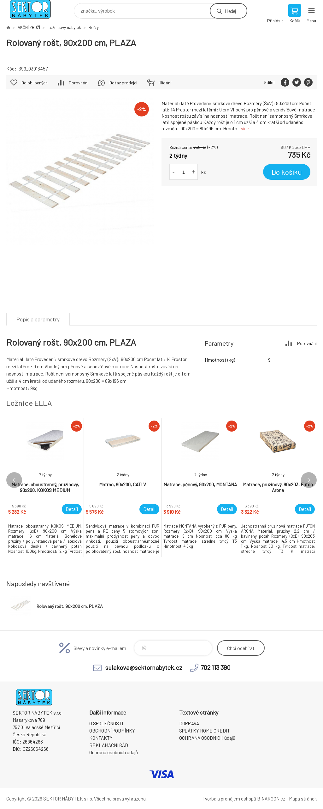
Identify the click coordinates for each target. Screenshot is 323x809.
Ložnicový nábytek (64, 27)
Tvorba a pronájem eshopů (229, 798)
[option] (45, 487)
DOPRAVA (189, 723)
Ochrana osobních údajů (113, 752)
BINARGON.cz (271, 798)
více (245, 128)
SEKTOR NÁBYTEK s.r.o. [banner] (34, 9)
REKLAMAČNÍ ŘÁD (108, 745)
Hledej (230, 11)
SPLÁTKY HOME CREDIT (204, 730)
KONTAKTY (101, 738)
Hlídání (164, 82)
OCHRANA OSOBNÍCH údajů (207, 738)
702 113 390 (216, 667)
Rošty (94, 27)
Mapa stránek (303, 798)
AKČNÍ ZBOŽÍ (29, 27)
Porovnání (78, 82)
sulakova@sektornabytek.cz (143, 667)
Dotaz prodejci (123, 82)
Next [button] (309, 480)
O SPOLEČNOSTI (106, 723)
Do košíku (287, 171)
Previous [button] (14, 480)
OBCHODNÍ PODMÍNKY (112, 730)
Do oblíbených (34, 82)
